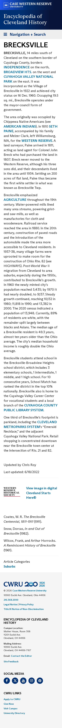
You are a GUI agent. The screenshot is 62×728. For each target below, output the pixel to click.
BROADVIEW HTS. (18, 72)
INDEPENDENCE (17, 67)
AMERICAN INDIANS (20, 126)
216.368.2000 (11, 599)
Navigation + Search (23, 35)
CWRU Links (12, 693)
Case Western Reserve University (29, 590)
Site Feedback (11, 661)
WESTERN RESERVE (36, 141)
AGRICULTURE (15, 200)
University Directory (14, 713)
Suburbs (9, 566)
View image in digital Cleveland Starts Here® (41, 493)
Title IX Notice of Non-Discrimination (24, 609)
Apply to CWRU (12, 699)
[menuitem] (31, 699)
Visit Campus (10, 708)
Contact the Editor (21, 655)
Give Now (9, 703)
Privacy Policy (26, 604)
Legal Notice (10, 604)
